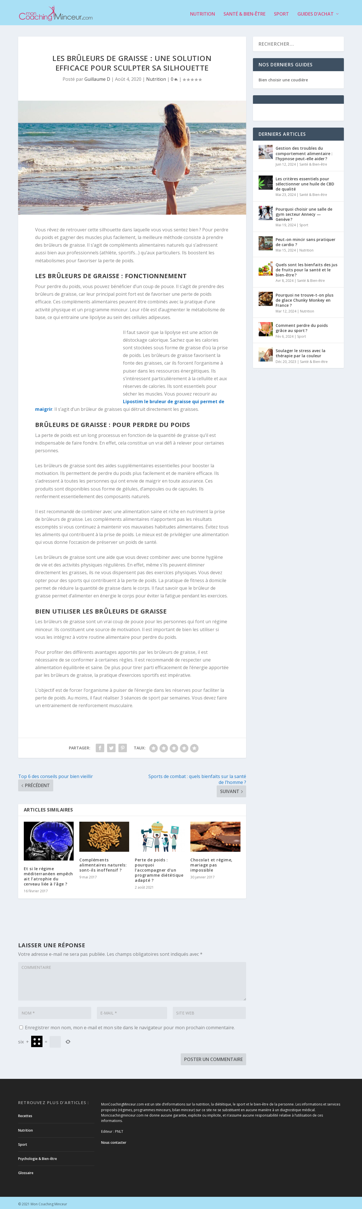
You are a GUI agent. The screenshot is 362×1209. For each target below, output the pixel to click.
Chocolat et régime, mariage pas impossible (211, 862)
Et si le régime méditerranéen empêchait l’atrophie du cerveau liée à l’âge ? (48, 873)
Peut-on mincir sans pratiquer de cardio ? (305, 239)
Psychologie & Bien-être (37, 1156)
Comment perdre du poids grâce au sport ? (302, 325)
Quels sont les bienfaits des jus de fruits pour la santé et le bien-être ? (306, 267)
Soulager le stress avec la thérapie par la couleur (300, 350)
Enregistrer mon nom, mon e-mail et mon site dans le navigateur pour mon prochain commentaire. (130, 1025)
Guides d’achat (315, 11)
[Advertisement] (79, 362)
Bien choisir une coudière (283, 77)
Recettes (25, 1113)
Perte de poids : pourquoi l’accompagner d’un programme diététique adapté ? (159, 868)
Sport (281, 11)
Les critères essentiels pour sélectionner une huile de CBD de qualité (305, 181)
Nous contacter (113, 1140)
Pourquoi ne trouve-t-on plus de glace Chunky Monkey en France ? (304, 297)
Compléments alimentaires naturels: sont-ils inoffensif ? (103, 862)
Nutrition (202, 11)
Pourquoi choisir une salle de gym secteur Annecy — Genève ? (304, 211)
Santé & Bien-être (244, 11)
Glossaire (25, 1170)
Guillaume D (97, 77)
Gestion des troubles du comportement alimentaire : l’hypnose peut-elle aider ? (304, 151)
